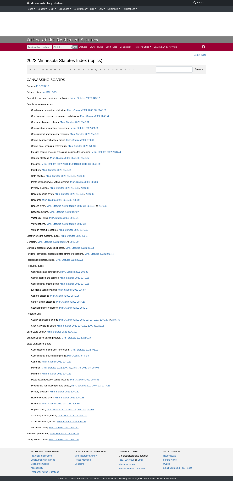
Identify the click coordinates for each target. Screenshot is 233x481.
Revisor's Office (141, 47)
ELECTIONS (42, 86)
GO (75, 47)
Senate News (170, 459)
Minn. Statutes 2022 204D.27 (64, 212)
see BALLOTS (49, 92)
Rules (100, 47)
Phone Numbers (127, 464)
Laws (92, 47)
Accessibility (37, 468)
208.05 (100, 325)
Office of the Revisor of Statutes (62, 39)
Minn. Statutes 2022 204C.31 (56, 170)
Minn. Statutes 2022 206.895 (84, 379)
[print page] (203, 47)
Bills (92, 9)
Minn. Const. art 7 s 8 (78, 355)
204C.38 (86, 164)
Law (101, 9)
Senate (41, 9)
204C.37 (85, 158)
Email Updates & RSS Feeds (177, 468)
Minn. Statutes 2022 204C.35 (84, 134)
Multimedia (112, 9)
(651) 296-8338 (126, 459)
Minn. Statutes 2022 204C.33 (82, 110)
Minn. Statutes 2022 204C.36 (74, 278)
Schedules (64, 9)
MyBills (166, 464)
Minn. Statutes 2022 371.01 (84, 349)
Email (140, 459)
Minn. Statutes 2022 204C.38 (69, 194)
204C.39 (102, 110)
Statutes (83, 47)
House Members (83, 459)
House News (169, 455)
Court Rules (111, 47)
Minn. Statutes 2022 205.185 (80, 248)
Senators (79, 464)
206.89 (76, 200)
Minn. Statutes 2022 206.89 (84, 182)
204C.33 (76, 164)
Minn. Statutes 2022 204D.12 (85, 98)
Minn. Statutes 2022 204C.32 (56, 164)
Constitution (125, 47)
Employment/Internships (43, 459)
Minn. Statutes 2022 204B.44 (106, 152)
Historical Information (41, 455)
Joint (51, 9)
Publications (129, 9)
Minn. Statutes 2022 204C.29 (63, 439)
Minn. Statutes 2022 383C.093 (62, 331)
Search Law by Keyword (166, 47)
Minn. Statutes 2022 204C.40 (94, 116)
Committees (80, 9)
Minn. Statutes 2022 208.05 (69, 260)
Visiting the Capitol (40, 464)
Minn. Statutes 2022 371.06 (84, 128)
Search (199, 69)
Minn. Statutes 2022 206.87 (75, 236)
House (30, 9)
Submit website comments (132, 468)
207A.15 (106, 385)
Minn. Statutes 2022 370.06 (80, 140)
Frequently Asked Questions (45, 472)
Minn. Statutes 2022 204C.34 (64, 433)
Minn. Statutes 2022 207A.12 (86, 385)
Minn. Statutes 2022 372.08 (81, 146)
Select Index (200, 55)
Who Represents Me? (86, 455)
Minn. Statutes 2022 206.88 (74, 272)
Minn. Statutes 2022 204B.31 (74, 122)
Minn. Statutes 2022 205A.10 (70, 301)
